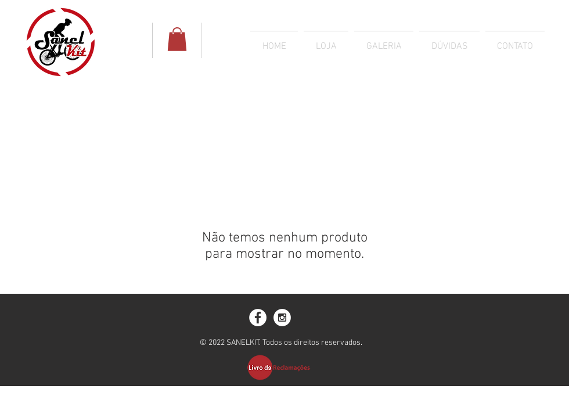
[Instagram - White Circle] (282, 317)
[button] (177, 39)
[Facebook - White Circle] (258, 317)
